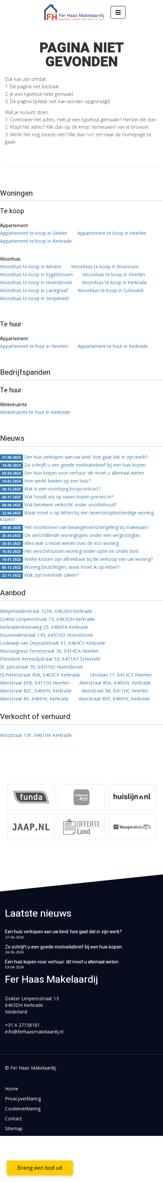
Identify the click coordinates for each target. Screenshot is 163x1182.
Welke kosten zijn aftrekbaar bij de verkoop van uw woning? (76, 559)
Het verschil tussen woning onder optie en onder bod (69, 551)
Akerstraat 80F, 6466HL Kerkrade (114, 698)
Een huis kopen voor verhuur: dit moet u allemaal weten (72, 473)
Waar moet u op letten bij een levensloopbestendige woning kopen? (77, 515)
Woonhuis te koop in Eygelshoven (36, 274)
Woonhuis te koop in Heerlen (114, 274)
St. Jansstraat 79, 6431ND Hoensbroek (41, 667)
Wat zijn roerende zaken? (39, 575)
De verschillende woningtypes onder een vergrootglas (70, 535)
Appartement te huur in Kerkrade (113, 346)
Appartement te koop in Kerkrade (36, 241)
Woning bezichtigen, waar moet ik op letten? (60, 567)
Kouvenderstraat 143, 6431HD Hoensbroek (46, 635)
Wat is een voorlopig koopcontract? (50, 489)
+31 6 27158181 (22, 1025)
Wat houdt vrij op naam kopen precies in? (56, 496)
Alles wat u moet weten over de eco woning (59, 543)
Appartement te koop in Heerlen (111, 233)
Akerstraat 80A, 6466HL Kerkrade (115, 683)
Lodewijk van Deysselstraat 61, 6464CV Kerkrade (52, 643)
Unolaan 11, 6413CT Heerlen (121, 675)
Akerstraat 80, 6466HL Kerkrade (34, 698)
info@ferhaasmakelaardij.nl (34, 1031)
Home (11, 1088)
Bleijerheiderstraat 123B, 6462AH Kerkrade (46, 611)
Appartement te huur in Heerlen (34, 346)
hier (90, 134)
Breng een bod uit (39, 1167)
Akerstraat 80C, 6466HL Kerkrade (36, 691)
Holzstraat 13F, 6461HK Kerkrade (36, 735)
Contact (13, 1118)
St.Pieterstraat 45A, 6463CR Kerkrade (40, 675)
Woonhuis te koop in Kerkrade (114, 282)
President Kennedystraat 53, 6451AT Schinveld (50, 659)
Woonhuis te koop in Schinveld (110, 290)
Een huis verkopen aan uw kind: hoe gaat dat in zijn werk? (73, 457)
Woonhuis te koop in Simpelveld (34, 298)
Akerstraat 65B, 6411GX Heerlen (34, 683)
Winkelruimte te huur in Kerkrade (35, 412)
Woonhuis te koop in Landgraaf (34, 290)
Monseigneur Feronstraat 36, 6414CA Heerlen (49, 651)
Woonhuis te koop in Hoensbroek (36, 282)
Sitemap (14, 1128)
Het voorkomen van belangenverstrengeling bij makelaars (74, 527)
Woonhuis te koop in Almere (30, 266)
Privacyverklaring (23, 1098)
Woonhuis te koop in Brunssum (105, 266)
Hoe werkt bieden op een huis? (45, 481)
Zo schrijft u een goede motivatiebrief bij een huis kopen (73, 465)
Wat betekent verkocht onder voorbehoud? (58, 504)
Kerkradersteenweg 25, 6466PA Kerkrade (44, 627)
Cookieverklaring (23, 1108)
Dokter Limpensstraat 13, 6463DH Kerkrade (47, 619)
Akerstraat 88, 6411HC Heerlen (115, 691)
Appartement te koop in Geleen (33, 233)
